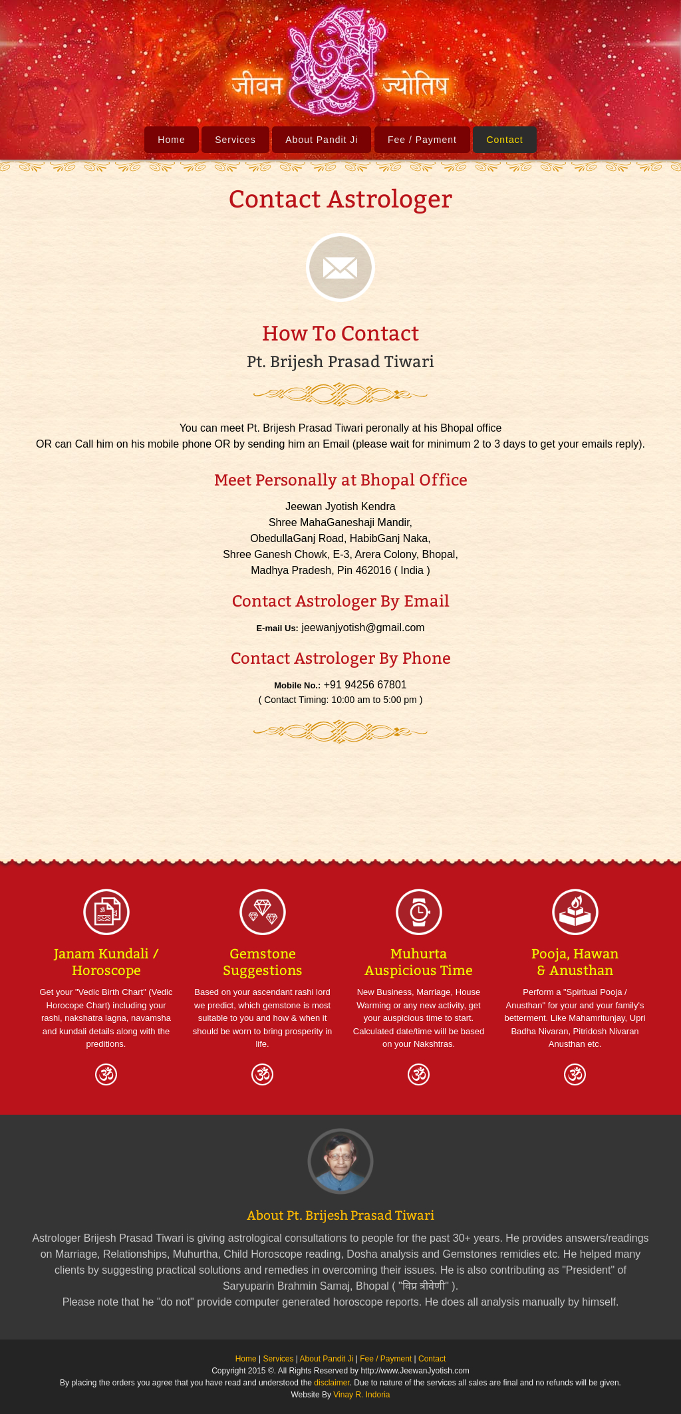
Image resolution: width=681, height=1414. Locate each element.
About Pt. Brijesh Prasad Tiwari (340, 1215)
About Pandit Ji (321, 139)
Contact (504, 139)
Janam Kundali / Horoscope (106, 962)
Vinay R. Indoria (361, 1394)
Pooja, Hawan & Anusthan (574, 962)
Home (171, 139)
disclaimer (331, 1382)
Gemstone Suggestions (263, 962)
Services (235, 139)
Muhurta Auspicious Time (418, 962)
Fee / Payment (422, 139)
